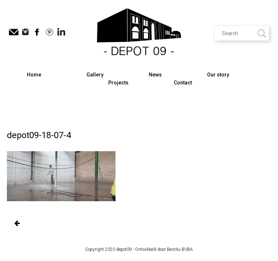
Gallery (95, 75)
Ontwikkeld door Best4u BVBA (164, 249)
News (155, 75)
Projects (118, 83)
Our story (218, 75)
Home (34, 75)
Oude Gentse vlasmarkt (17, 223)
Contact (183, 83)
